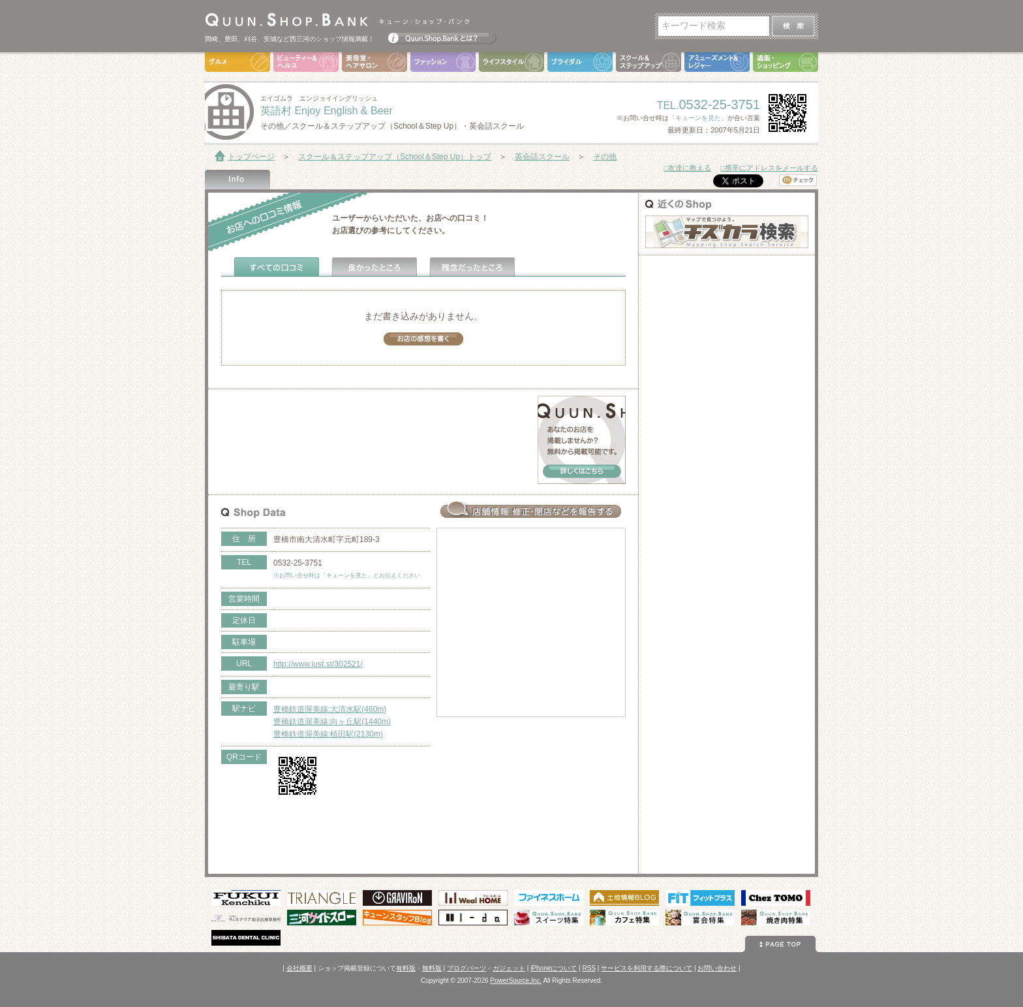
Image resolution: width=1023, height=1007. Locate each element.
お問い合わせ (717, 968)
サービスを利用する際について (646, 968)
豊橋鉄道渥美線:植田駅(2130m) (328, 734)
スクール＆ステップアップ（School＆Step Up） (648, 62)
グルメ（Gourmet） (237, 62)
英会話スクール (542, 156)
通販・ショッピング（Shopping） (785, 62)
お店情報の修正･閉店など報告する (531, 509)
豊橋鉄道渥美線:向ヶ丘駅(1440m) (332, 721)
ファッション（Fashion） (443, 62)
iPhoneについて (553, 968)
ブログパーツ (466, 968)
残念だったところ (472, 267)
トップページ (251, 156)
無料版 (432, 968)
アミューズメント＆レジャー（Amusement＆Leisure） (717, 62)
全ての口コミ (276, 267)
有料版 (406, 968)
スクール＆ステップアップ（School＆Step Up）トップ (394, 156)
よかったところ (374, 267)
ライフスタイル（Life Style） (511, 62)
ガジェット (509, 968)
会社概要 (299, 968)
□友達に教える (688, 168)
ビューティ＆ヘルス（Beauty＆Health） (306, 62)
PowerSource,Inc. (516, 980)
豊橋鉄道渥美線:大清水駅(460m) (329, 709)
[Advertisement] (374, 415)
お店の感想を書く (423, 338)
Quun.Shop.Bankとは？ (442, 35)
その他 (605, 156)
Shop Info (237, 179)
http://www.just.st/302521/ (318, 664)
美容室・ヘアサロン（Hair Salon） (374, 62)
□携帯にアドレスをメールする (769, 168)
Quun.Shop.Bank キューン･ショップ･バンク (337, 19)
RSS (589, 968)
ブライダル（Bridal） (580, 62)
